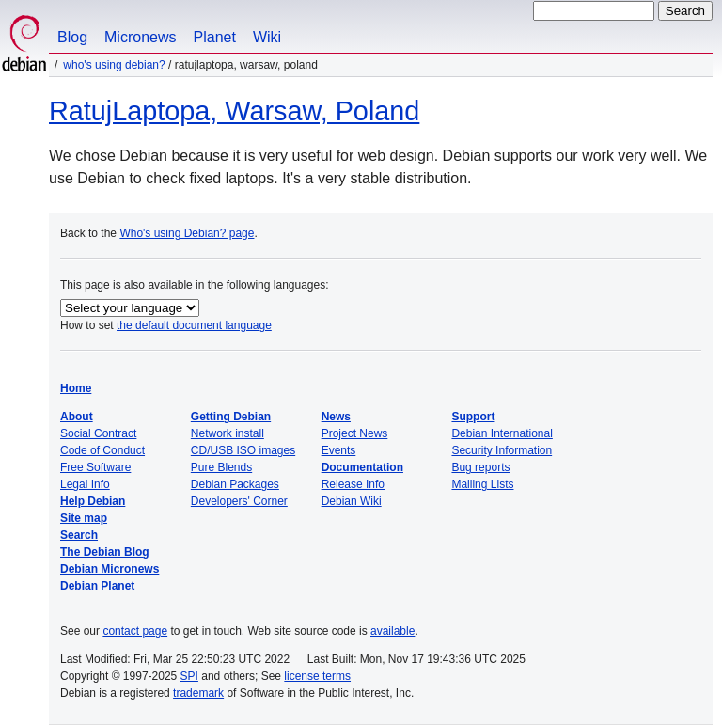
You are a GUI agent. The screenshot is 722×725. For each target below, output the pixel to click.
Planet (215, 37)
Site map (83, 518)
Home (75, 388)
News (336, 416)
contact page (134, 631)
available (392, 631)
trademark (198, 693)
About (76, 416)
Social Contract (98, 433)
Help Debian (92, 501)
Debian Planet (97, 585)
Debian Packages (235, 484)
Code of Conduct (102, 450)
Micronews (140, 37)
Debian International (501, 433)
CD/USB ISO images (243, 450)
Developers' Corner (239, 501)
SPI (189, 676)
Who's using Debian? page (186, 233)
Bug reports (480, 467)
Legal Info (85, 484)
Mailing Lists (482, 484)
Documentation (362, 467)
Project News (355, 433)
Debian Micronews (109, 568)
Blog (72, 37)
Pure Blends (221, 467)
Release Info (353, 484)
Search (79, 535)
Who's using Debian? (114, 64)
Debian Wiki (352, 501)
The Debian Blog (104, 552)
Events (339, 450)
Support (472, 416)
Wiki (267, 37)
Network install (227, 433)
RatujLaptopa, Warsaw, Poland (234, 111)
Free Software (95, 467)
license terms (317, 676)
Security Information (501, 450)
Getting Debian (231, 416)
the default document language (194, 325)
